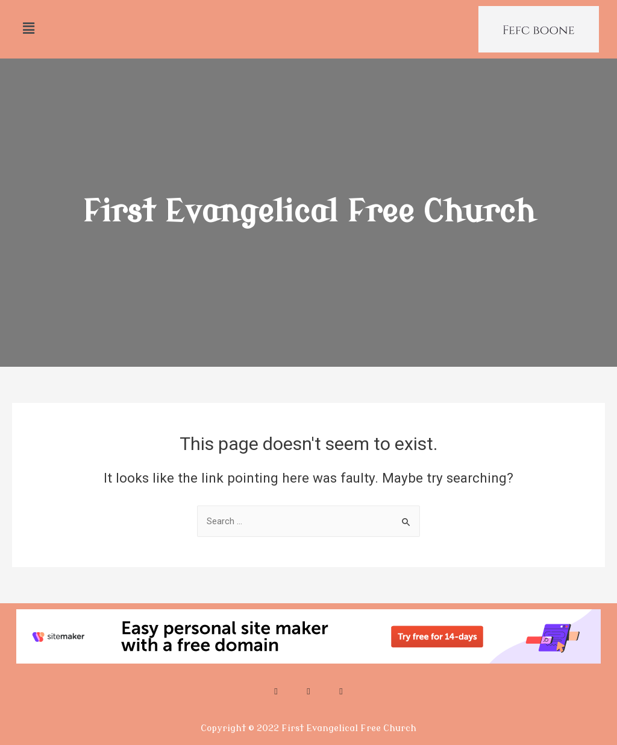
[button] (28, 28)
